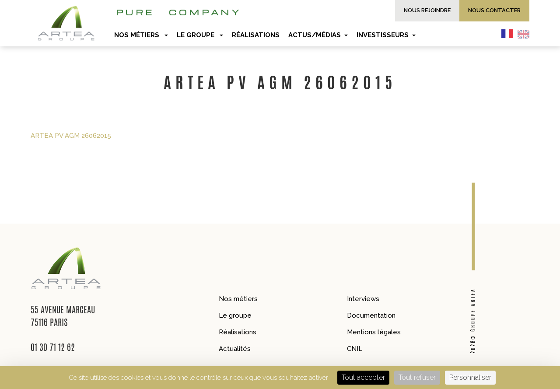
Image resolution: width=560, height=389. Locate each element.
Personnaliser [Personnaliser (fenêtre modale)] (470, 377)
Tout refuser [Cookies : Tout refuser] (417, 377)
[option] (526, 33)
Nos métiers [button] (141, 35)
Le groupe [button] (200, 35)
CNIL (354, 349)
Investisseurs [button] (386, 35)
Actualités (235, 349)
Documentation (371, 315)
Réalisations (237, 332)
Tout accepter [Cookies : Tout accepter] (363, 377)
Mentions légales (374, 332)
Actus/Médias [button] (318, 35)
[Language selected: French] (517, 34)
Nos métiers (238, 299)
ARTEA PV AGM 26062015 (71, 136)
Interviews (363, 299)
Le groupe (235, 315)
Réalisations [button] (256, 35)
